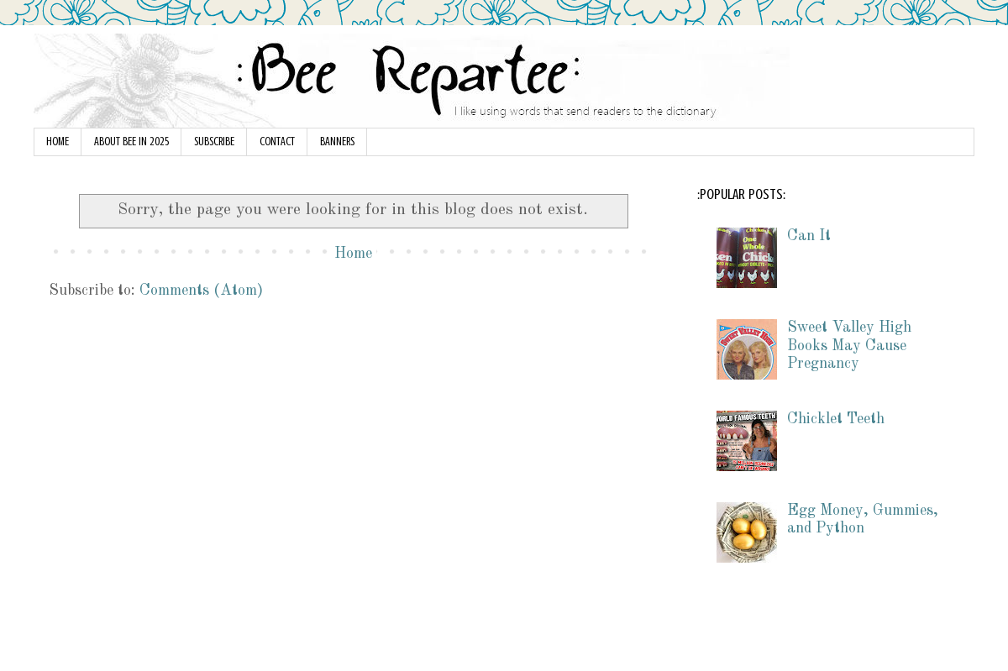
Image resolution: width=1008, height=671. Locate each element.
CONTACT (277, 141)
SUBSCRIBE (214, 141)
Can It (809, 236)
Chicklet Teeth (836, 419)
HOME (57, 141)
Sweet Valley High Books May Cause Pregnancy (849, 345)
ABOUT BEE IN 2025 (131, 141)
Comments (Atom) (201, 290)
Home (353, 253)
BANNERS (337, 141)
